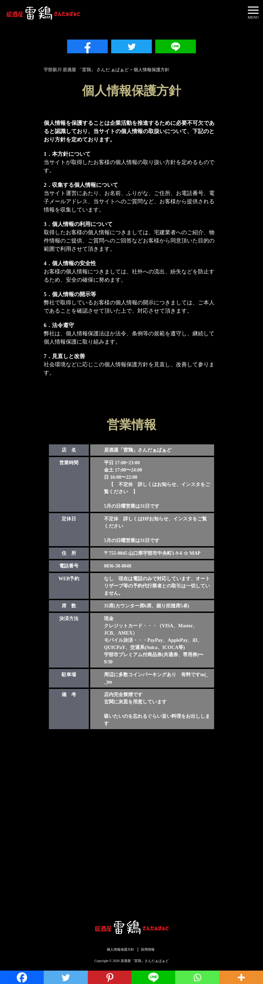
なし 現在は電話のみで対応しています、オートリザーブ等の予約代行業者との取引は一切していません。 (157, 586)
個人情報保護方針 (120, 949)
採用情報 (148, 949)
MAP (195, 553)
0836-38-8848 (117, 566)
